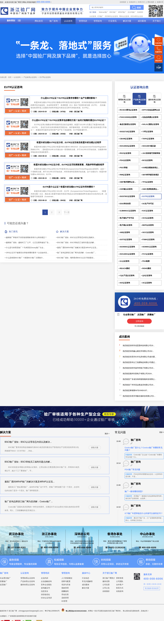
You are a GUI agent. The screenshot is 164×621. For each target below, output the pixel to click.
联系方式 (141, 2)
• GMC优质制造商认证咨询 (151, 189)
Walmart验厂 (103, 12)
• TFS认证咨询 (147, 182)
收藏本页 (160, 2)
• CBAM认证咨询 (125, 139)
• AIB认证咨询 (124, 232)
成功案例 (142, 21)
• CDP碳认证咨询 (125, 189)
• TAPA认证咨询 (147, 139)
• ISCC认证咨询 (147, 232)
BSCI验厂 (113, 12)
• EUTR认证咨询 (147, 196)
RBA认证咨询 (124, 16)
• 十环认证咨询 (147, 132)
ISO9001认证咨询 (111, 16)
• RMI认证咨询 (124, 175)
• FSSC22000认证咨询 (128, 117)
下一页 (67, 212)
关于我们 (157, 21)
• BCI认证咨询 (147, 160)
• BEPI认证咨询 (147, 225)
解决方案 (127, 21)
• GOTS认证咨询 (125, 239)
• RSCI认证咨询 (125, 153)
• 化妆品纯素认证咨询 (149, 117)
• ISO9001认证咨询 (148, 247)
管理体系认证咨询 (124, 101)
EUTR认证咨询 (45, 77)
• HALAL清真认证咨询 (150, 124)
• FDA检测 (145, 261)
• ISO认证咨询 (124, 283)
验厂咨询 (53, 21)
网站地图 (150, 2)
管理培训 (83, 21)
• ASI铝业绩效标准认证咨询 (151, 168)
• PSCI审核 (123, 168)
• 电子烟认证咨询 (125, 225)
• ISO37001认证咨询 (127, 196)
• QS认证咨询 (146, 275)
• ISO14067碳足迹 (148, 146)
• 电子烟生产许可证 (126, 218)
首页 (9, 77)
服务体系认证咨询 (154, 101)
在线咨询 (132, 2)
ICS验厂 (100, 16)
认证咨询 (68, 21)
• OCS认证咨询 (147, 218)
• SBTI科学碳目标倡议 (150, 175)
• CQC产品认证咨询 (126, 275)
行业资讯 (112, 21)
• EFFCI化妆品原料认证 (150, 110)
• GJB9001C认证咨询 (127, 211)
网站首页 (39, 21)
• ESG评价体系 (125, 204)
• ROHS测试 (146, 268)
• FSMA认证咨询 (147, 239)
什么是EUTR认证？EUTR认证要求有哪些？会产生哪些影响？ (69, 98)
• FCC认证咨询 (147, 254)
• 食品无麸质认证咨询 (127, 124)
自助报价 (123, 2)
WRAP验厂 (122, 12)
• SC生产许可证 (147, 204)
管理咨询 (98, 21)
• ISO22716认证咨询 (127, 132)
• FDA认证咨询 (125, 160)
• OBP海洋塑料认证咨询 (128, 182)
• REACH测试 (124, 268)
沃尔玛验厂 (132, 12)
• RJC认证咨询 (147, 211)
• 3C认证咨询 (146, 283)
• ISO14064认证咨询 (127, 146)
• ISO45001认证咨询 (127, 247)
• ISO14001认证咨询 (127, 254)
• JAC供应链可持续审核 (150, 153)
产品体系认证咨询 (30, 77)
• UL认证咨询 (124, 261)
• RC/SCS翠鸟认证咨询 (128, 110)
